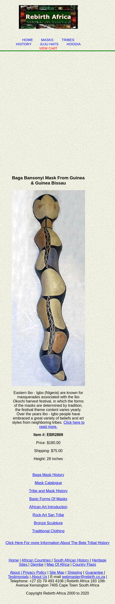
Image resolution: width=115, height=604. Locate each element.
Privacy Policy (35, 572)
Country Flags (84, 564)
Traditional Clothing (48, 531)
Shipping (75, 572)
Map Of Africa (58, 564)
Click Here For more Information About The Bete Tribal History (58, 543)
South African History (72, 560)
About (16, 572)
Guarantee (94, 572)
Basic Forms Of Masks (48, 499)
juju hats (49, 44)
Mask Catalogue (48, 483)
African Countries (37, 560)
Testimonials (18, 577)
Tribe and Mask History (48, 491)
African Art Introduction (48, 507)
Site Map (56, 572)
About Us (39, 577)
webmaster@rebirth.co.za (83, 577)
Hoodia (74, 44)
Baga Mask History (48, 475)
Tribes (68, 40)
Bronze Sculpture (48, 523)
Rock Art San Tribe (48, 515)
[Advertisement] (57, 111)
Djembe (36, 564)
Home (27, 40)
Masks (47, 40)
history (24, 44)
